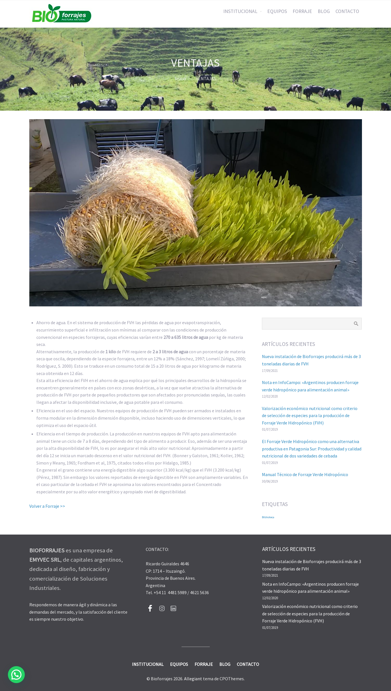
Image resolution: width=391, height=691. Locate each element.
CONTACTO (347, 11)
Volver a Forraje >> (47, 506)
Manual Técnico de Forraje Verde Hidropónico (305, 474)
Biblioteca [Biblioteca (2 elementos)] (268, 517)
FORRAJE (302, 11)
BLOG (324, 11)
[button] (16, 674)
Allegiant (193, 678)
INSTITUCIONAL (240, 11)
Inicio (180, 78)
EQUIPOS (277, 11)
